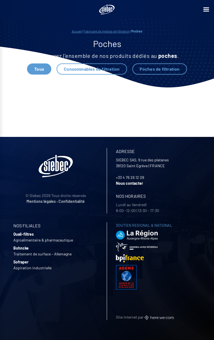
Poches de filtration (160, 69)
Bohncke (21, 248)
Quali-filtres (23, 234)
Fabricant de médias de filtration (107, 31)
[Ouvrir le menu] (206, 9)
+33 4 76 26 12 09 (130, 177)
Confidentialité (72, 201)
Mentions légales (41, 201)
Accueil (77, 31)
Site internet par (145, 317)
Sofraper (20, 262)
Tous (39, 69)
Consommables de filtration (92, 69)
